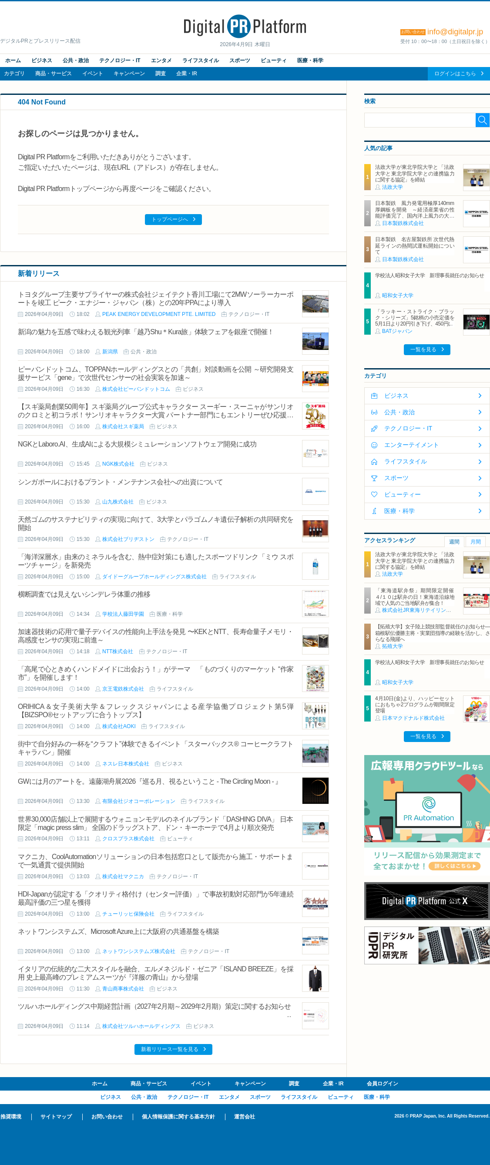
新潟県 (110, 352)
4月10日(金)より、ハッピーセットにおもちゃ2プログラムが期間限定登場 (414, 704)
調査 (160, 74)
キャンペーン (129, 74)
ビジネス (41, 60)
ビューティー (402, 494)
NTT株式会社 (117, 651)
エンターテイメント (411, 444)
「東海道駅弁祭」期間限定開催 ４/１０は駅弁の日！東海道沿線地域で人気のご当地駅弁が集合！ (417, 597)
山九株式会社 (118, 502)
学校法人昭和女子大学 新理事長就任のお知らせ (429, 275)
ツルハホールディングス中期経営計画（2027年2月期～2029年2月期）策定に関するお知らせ (154, 1006)
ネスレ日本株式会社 (125, 764)
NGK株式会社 (118, 464)
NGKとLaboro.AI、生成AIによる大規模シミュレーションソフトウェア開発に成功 (137, 444)
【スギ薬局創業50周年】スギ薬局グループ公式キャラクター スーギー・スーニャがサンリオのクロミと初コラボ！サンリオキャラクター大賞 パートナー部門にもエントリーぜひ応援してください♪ (155, 415)
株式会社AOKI (119, 726)
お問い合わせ (107, 1117)
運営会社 (244, 1117)
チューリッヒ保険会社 (128, 914)
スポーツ (239, 60)
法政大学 (392, 187)
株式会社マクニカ (123, 876)
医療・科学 (310, 60)
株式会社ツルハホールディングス (141, 1026)
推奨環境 (10, 1117)
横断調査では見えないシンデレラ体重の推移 (84, 594)
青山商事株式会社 (123, 989)
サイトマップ (56, 1117)
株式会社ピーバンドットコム (136, 389)
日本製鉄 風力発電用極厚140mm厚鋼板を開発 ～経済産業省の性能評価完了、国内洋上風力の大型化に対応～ (414, 212)
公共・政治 (76, 60)
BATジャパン (397, 331)
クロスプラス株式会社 (128, 839)
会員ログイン (382, 1084)
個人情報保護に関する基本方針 (178, 1117)
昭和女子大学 (397, 295)
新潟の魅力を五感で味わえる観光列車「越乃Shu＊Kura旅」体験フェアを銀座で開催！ (146, 332)
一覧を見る (423, 349)
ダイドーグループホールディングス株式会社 (154, 577)
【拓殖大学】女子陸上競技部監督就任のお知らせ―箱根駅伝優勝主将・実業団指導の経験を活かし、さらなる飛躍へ (432, 633)
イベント (92, 74)
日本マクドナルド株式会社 (413, 718)
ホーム (13, 60)
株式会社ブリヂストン (128, 539)
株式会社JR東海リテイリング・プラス (427, 610)
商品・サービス (53, 74)
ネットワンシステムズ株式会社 (138, 951)
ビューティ (274, 60)
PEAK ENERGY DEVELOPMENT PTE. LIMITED (158, 314)
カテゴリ (14, 74)
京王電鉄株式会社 (123, 689)
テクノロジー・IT (120, 60)
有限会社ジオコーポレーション (138, 801)
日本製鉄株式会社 (403, 223)
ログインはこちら (455, 74)
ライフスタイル (200, 60)
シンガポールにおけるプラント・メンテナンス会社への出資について (120, 482)
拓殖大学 (392, 646)
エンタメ (161, 60)
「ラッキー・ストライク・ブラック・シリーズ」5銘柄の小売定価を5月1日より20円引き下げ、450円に (414, 318)
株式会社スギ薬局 (123, 426)
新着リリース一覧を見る (169, 1049)
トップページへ (169, 219)
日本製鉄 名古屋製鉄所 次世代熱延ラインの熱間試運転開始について (414, 245)
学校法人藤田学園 (123, 614)
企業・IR (186, 74)
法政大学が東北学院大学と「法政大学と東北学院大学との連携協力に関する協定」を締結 (414, 173)
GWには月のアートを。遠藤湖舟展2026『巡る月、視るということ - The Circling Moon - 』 (150, 781)
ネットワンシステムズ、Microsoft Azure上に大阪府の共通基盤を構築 (118, 931)
